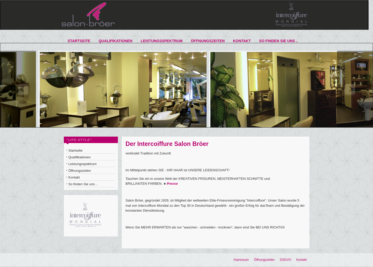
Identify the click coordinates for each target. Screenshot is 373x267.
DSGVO (285, 260)
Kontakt (301, 260)
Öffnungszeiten (264, 260)
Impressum (241, 260)
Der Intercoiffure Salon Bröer (167, 143)
